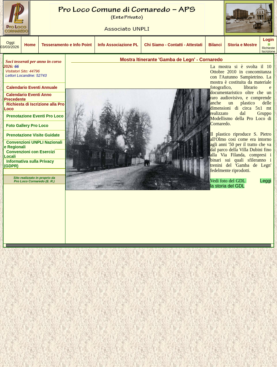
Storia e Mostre (242, 44)
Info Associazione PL (118, 44)
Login (268, 39)
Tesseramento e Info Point (67, 44)
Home (29, 44)
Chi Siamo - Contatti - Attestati (173, 44)
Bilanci (215, 44)
